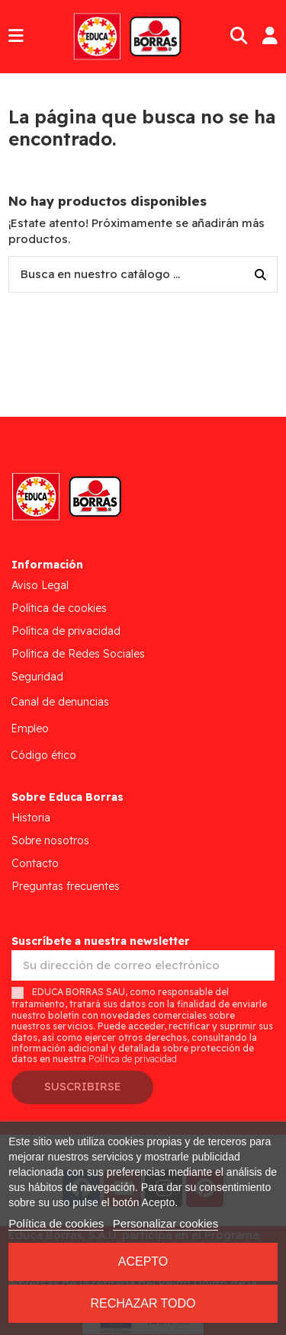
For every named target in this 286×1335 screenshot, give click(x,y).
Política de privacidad (66, 631)
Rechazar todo (142, 1303)
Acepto (143, 1261)
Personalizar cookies (165, 1223)
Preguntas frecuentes (65, 886)
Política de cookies (59, 608)
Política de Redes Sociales (78, 654)
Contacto (35, 863)
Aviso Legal (40, 585)
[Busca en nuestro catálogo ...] (260, 274)
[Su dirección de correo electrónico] (143, 965)
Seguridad (37, 677)
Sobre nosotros (50, 840)
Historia (30, 817)
